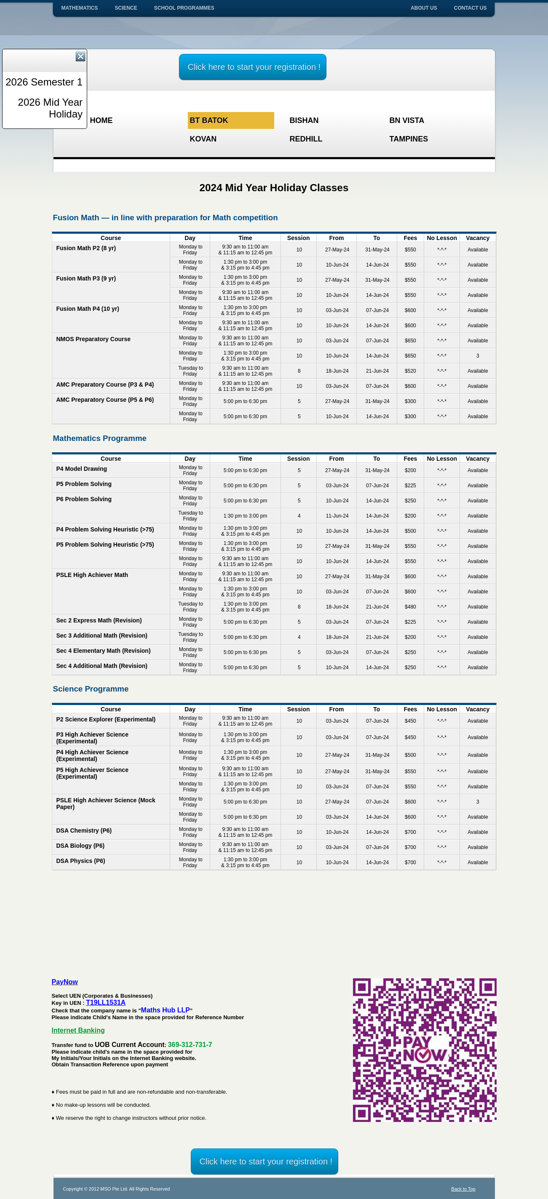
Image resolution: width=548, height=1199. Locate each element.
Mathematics (79, 8)
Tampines (409, 139)
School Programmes (184, 8)
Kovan (203, 139)
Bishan (304, 120)
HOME (101, 120)
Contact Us (470, 8)
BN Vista (407, 120)
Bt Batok (209, 120)
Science (126, 8)
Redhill (306, 139)
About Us (424, 8)
